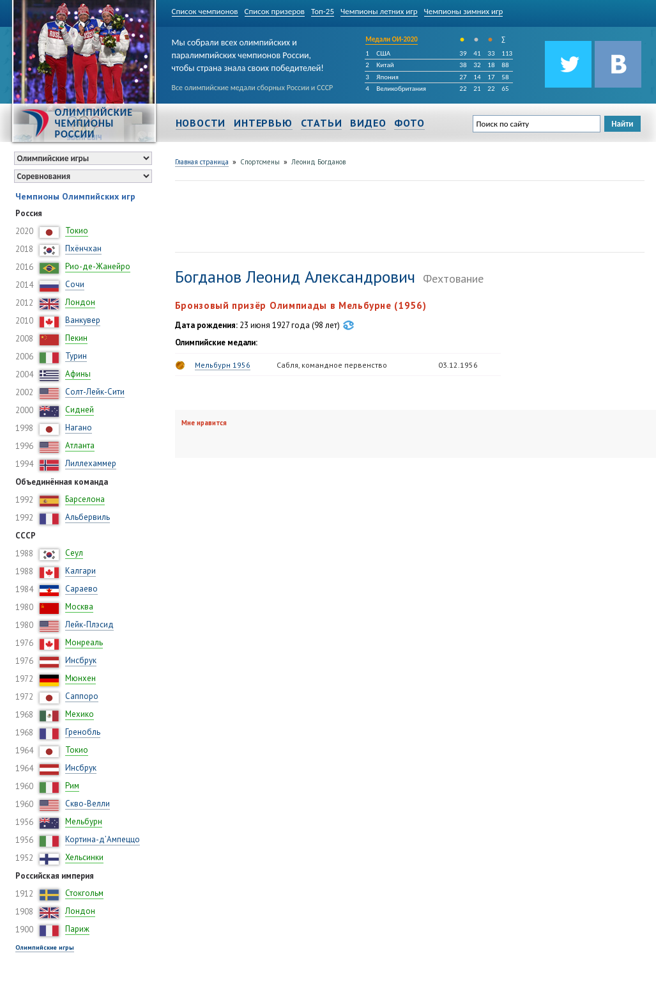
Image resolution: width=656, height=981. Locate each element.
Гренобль (82, 731)
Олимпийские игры (44, 947)
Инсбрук (80, 660)
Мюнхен (80, 678)
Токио (76, 230)
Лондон (80, 302)
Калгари (80, 570)
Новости (201, 122)
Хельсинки (84, 857)
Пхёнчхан (83, 248)
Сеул (74, 552)
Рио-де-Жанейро (97, 266)
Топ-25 (322, 11)
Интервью (263, 122)
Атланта (80, 445)
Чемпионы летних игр (379, 11)
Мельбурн (83, 821)
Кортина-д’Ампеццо (102, 839)
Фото (409, 122)
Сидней (79, 409)
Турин (76, 355)
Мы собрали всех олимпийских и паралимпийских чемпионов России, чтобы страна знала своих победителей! (248, 52)
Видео (368, 122)
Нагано (78, 427)
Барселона (85, 499)
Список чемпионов (205, 11)
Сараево (81, 588)
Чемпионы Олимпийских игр (75, 196)
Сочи (74, 284)
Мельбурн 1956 (222, 365)
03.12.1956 (458, 365)
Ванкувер (82, 320)
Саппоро (81, 696)
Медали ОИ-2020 (391, 39)
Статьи (321, 122)
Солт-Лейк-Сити (95, 391)
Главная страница (202, 161)
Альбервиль (87, 517)
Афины (78, 373)
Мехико (79, 714)
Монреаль (84, 642)
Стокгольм (84, 893)
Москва (79, 606)
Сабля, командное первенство (332, 365)
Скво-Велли (87, 803)
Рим (72, 785)
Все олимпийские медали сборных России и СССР (252, 87)
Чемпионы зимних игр (463, 11)
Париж (77, 928)
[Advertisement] (407, 215)
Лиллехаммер (90, 463)
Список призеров (275, 11)
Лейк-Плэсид (89, 624)
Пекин (76, 338)
